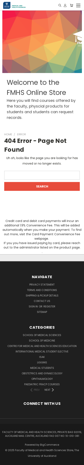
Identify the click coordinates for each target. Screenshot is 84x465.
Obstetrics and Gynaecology (42, 373)
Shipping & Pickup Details (42, 295)
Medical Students (42, 368)
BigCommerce (49, 444)
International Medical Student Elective (42, 351)
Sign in (33, 306)
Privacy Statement (42, 284)
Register (49, 306)
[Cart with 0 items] (71, 5)
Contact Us (42, 301)
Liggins (42, 362)
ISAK (42, 357)
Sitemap (42, 312)
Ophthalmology (42, 379)
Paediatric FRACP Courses (42, 384)
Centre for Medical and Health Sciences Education (42, 346)
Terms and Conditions (42, 290)
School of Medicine (42, 340)
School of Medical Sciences (42, 335)
